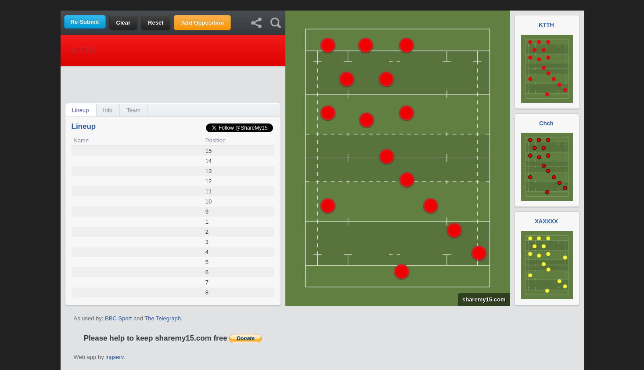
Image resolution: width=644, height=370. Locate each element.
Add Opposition (202, 22)
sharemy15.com (481, 299)
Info (108, 110)
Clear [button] (123, 22)
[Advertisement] (322, 4)
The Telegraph (162, 318)
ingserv (114, 357)
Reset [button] (155, 22)
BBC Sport (118, 318)
